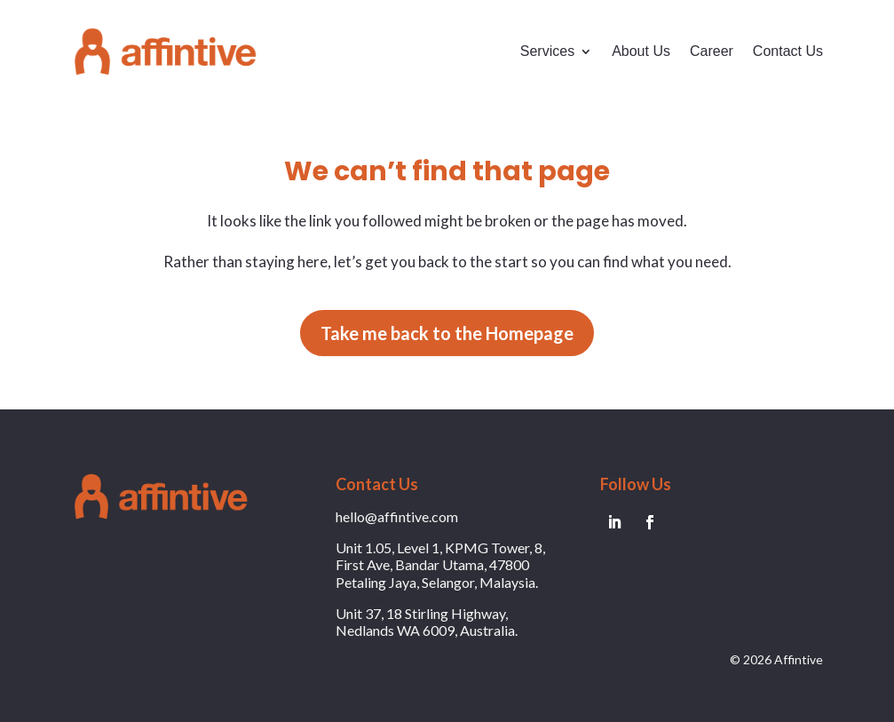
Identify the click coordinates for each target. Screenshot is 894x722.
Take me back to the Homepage (447, 333)
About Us (641, 51)
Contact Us (788, 51)
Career (711, 51)
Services (547, 51)
